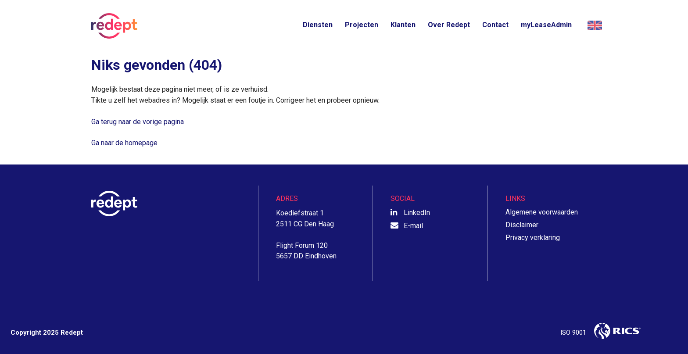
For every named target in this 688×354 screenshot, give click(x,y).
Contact (495, 25)
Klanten (403, 25)
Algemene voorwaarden (541, 212)
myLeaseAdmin (546, 25)
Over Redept (449, 25)
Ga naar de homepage (124, 143)
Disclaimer (521, 225)
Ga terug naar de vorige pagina (137, 122)
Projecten (361, 25)
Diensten (318, 25)
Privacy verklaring (532, 237)
